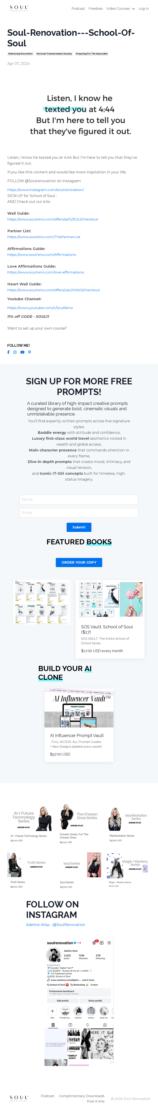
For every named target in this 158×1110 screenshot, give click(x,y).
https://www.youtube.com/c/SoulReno (42, 307)
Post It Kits (96, 1101)
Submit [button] (79, 527)
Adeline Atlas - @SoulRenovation (55, 924)
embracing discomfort (20, 53)
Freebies (96, 9)
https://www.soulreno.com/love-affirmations (47, 271)
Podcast (78, 9)
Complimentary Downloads (82, 1096)
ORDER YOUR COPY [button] (79, 562)
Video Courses (120, 9)
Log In (144, 9)
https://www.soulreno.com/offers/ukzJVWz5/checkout (55, 289)
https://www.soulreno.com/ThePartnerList (45, 236)
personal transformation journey (54, 53)
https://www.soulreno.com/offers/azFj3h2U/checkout (54, 219)
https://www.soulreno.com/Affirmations (43, 254)
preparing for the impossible (91, 53)
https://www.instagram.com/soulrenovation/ (47, 189)
